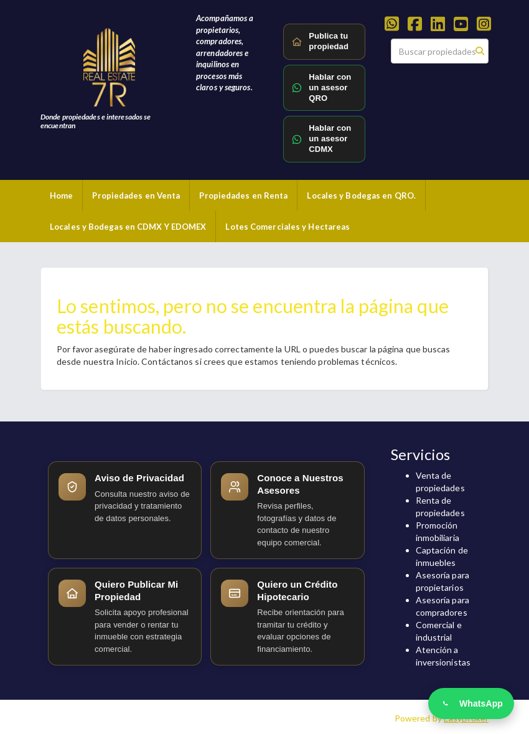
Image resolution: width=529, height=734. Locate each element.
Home (61, 195)
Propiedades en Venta (136, 195)
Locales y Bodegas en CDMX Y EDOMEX (128, 227)
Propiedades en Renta (243, 195)
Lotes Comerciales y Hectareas (287, 227)
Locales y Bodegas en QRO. (361, 195)
